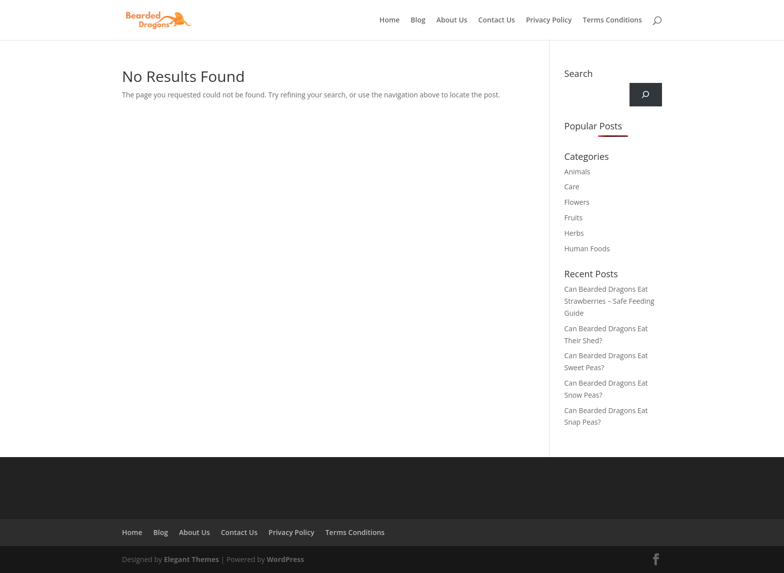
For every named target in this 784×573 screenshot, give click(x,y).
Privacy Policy (549, 20)
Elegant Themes (191, 559)
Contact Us (496, 20)
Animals (577, 171)
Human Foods (587, 248)
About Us (452, 20)
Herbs (574, 233)
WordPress (285, 559)
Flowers (577, 202)
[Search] (646, 94)
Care (572, 186)
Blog (417, 20)
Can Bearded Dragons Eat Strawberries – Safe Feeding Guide (609, 301)
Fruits (573, 217)
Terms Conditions (612, 20)
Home (390, 20)
